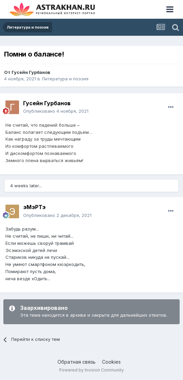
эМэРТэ (34, 207)
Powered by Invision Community (91, 370)
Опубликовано (55, 111)
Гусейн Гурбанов (31, 72)
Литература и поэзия (64, 78)
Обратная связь (76, 362)
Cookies (111, 362)
